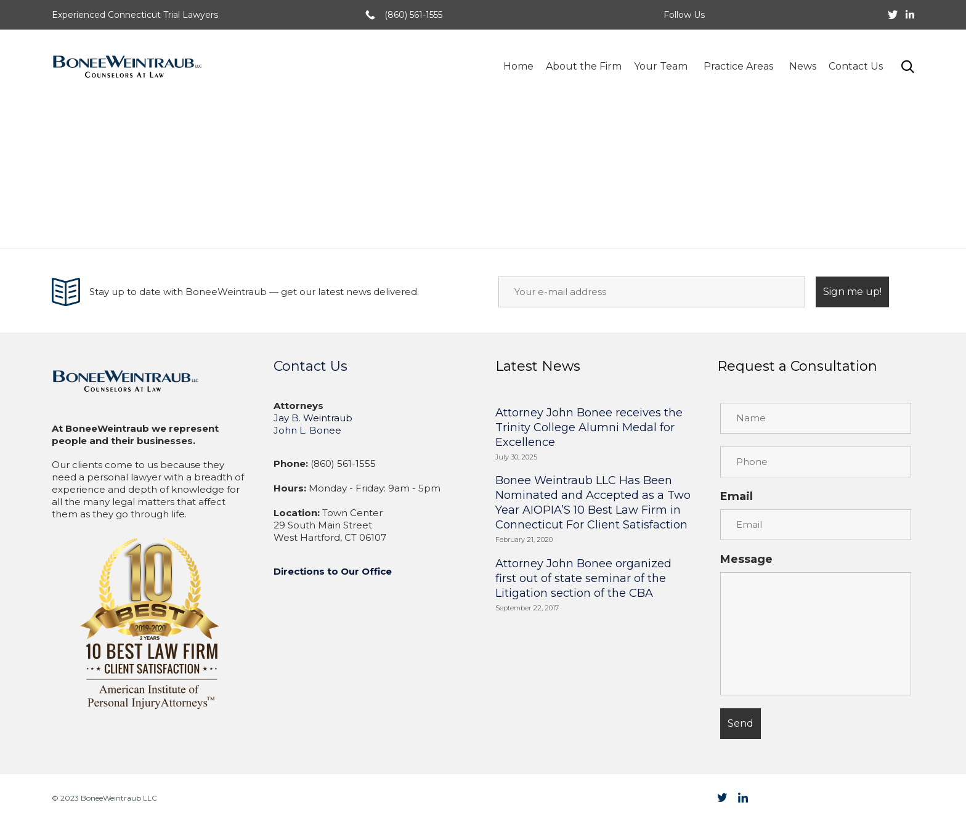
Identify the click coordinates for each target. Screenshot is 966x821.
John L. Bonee (307, 430)
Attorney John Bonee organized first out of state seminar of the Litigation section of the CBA (583, 578)
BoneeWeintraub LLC (119, 798)
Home (518, 66)
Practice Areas (740, 66)
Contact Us (856, 66)
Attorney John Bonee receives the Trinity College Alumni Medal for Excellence (589, 427)
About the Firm (584, 66)
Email (736, 496)
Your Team (662, 66)
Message (746, 559)
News (802, 66)
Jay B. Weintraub (313, 418)
